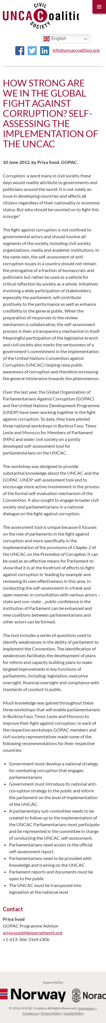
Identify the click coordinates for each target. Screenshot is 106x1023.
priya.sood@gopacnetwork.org (32, 932)
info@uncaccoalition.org (76, 50)
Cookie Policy (74, 1013)
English (54, 38)
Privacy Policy (51, 1013)
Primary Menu (99, 7)
